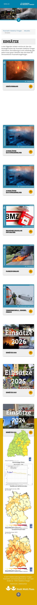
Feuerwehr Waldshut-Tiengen (12, 31)
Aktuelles (27, 31)
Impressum (13, 584)
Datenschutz (23, 584)
